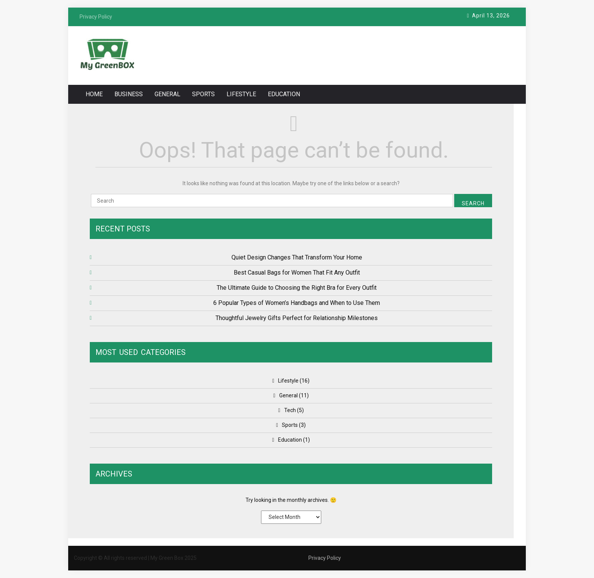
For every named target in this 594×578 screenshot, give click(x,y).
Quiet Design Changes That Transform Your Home (296, 257)
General (167, 94)
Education (284, 94)
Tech (290, 410)
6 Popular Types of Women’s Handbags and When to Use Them (296, 302)
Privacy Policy (324, 558)
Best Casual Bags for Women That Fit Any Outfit (297, 272)
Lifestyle (241, 94)
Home (94, 94)
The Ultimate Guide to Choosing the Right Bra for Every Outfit (297, 287)
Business (128, 94)
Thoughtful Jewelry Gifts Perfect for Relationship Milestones (297, 318)
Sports (203, 94)
